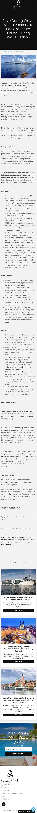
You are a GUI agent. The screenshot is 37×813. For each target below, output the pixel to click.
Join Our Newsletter (26, 811)
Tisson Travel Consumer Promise (11, 793)
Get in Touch (18, 754)
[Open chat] (33, 809)
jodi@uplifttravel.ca (8, 785)
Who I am (4, 787)
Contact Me (5, 790)
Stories (10, 51)
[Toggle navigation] (33, 4)
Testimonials (5, 799)
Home (4, 51)
